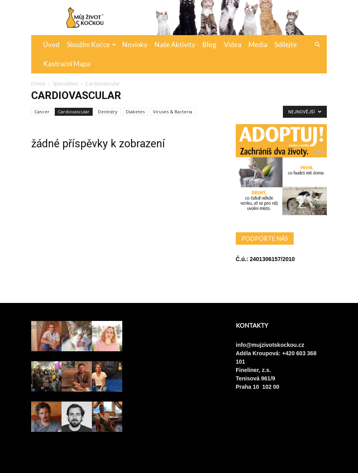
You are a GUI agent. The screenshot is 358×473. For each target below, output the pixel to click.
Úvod (51, 44)
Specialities (65, 83)
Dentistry (107, 112)
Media (258, 44)
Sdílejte (285, 44)
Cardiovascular (74, 112)
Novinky (134, 44)
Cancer (42, 112)
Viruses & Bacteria (172, 112)
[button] (317, 45)
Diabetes (135, 112)
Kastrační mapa (66, 63)
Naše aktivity (175, 44)
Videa (232, 44)
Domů (38, 83)
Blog (210, 44)
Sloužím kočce (91, 44)
